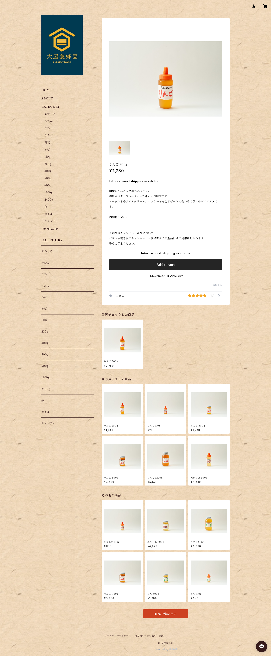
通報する (217, 285)
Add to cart (166, 265)
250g (47, 164)
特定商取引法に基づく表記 (149, 635)
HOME (46, 90)
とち (47, 128)
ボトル (48, 214)
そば (47, 149)
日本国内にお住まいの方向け (165, 276)
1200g (48, 192)
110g (47, 156)
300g (47, 171)
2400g (48, 199)
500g (47, 178)
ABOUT (47, 98)
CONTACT (49, 229)
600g (47, 185)
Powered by (166, 649)
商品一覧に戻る (166, 614)
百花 (47, 142)
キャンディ (51, 221)
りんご (48, 135)
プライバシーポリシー (117, 635)
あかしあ (50, 114)
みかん (48, 121)
